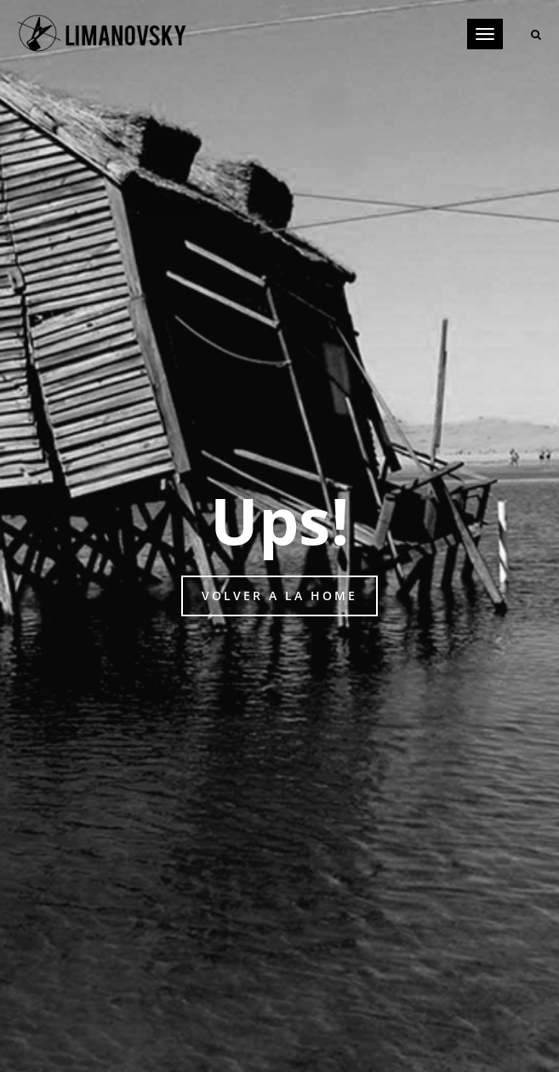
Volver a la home (279, 595)
